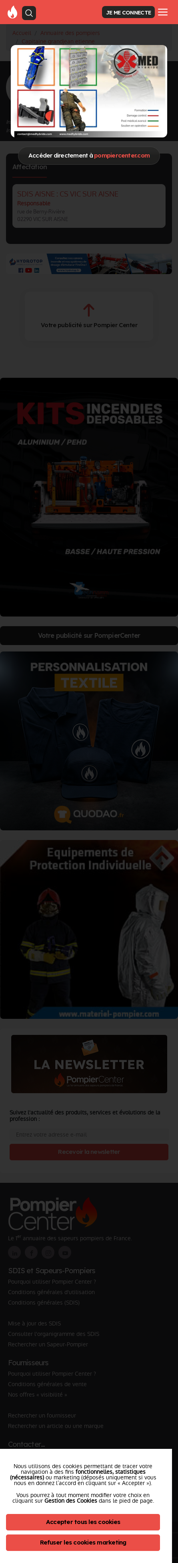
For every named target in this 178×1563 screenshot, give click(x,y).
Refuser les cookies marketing (83, 1542)
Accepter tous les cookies (83, 1522)
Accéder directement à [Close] (89, 155)
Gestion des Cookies (70, 1501)
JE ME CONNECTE (128, 12)
